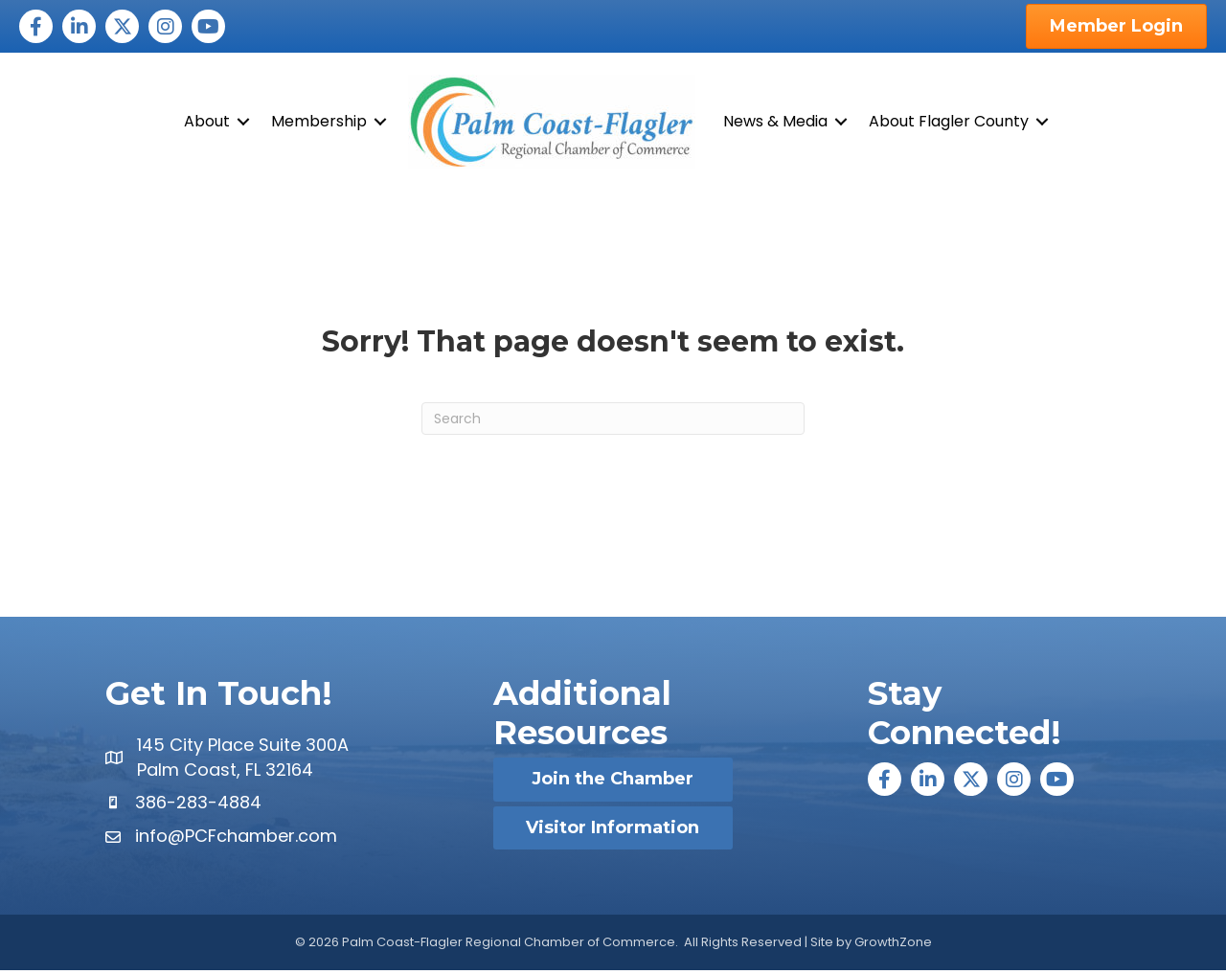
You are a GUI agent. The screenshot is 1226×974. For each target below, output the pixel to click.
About (207, 123)
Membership (319, 123)
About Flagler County (949, 123)
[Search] (613, 422)
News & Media (775, 123)
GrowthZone (893, 945)
